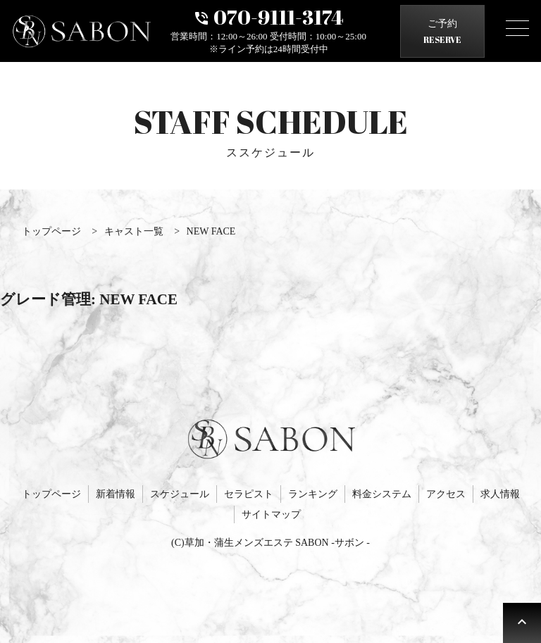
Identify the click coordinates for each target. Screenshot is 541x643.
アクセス (446, 494)
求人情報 (500, 494)
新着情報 (115, 494)
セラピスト (248, 494)
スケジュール (179, 494)
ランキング (312, 494)
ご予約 (442, 33)
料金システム (381, 494)
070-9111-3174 (268, 16)
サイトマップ (271, 514)
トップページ (51, 494)
